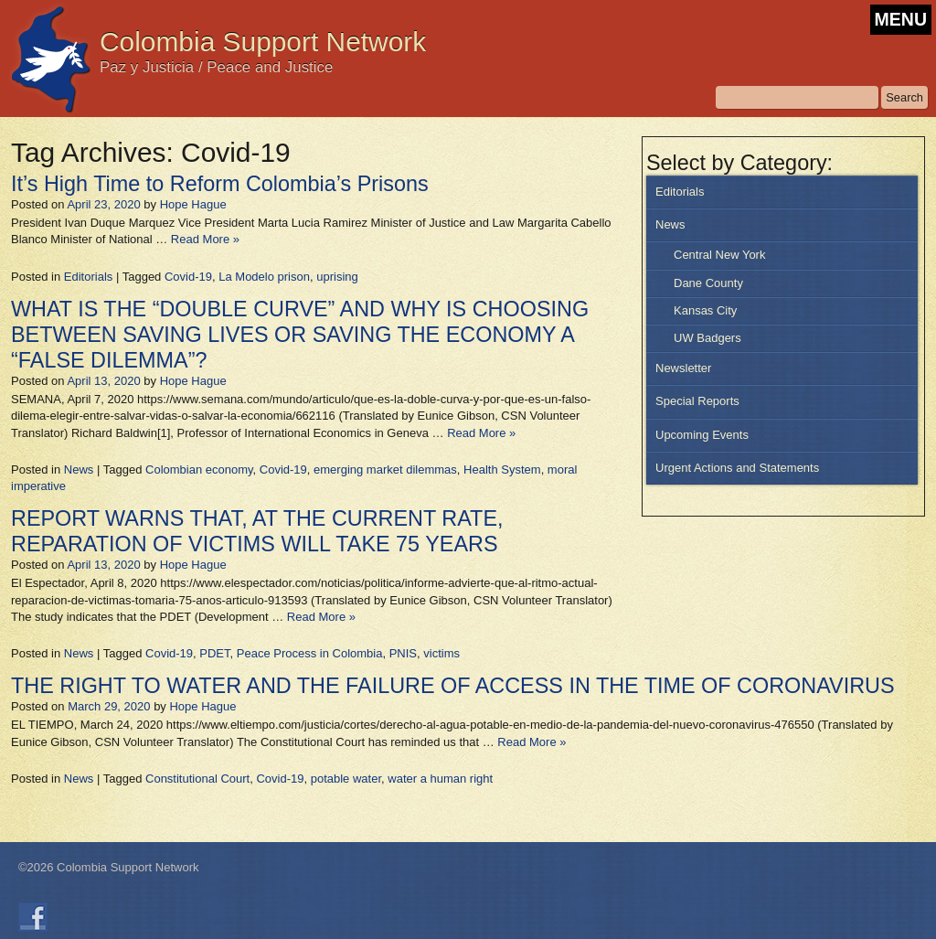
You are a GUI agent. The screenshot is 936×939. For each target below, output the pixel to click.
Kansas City (705, 310)
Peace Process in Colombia (310, 653)
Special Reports (697, 401)
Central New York (719, 254)
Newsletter (683, 368)
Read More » (205, 239)
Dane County (708, 283)
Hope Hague (193, 204)
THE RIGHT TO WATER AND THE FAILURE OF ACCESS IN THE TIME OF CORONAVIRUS (453, 686)
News (670, 224)
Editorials (679, 191)
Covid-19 (188, 276)
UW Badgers (707, 338)
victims (441, 653)
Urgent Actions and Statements (737, 468)
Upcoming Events (702, 435)
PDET (214, 653)
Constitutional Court (197, 778)
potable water (346, 778)
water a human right (440, 778)
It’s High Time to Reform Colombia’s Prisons (220, 184)
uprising (337, 276)
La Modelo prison (264, 276)
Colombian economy (199, 469)
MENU (901, 19)
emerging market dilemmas (385, 469)
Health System (502, 469)
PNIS (403, 653)
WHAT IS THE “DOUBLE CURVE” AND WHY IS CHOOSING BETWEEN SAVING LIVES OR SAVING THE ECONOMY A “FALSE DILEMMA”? (300, 334)
